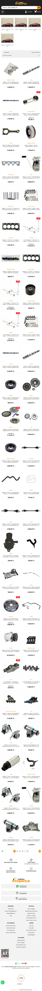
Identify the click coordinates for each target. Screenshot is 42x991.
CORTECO (10, 206)
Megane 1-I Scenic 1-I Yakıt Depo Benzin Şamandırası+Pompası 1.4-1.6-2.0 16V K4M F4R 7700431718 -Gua (31, 177)
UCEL (31, 553)
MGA (31, 80)
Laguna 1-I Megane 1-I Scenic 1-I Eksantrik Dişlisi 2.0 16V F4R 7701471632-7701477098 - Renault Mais (31, 146)
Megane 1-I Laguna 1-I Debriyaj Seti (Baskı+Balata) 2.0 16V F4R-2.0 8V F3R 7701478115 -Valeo (11, 430)
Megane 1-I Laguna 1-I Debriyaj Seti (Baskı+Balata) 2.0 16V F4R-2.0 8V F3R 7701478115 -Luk (31, 430)
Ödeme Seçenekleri (21, 947)
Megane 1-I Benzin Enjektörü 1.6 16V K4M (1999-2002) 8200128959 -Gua (31, 745)
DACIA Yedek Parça (10, 928)
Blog (11, 915)
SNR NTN (31, 458)
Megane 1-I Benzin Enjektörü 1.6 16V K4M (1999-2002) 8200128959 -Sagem (11, 840)
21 (27, 851)
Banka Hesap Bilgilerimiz (11, 911)
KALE (11, 648)
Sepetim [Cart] (38, 11)
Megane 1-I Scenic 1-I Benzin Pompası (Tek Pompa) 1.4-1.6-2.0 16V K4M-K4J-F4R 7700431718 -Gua (11, 777)
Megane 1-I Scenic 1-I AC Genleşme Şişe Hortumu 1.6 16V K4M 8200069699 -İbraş (10, 493)
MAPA (31, 395)
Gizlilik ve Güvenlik (31, 915)
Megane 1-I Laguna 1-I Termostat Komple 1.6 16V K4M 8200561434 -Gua (31, 714)
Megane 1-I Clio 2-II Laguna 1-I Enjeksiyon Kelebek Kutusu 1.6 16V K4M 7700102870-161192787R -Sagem (10, 809)
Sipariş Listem (31, 932)
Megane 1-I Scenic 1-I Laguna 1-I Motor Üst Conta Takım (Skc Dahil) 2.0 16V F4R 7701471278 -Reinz (31, 209)
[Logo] (21, 3)
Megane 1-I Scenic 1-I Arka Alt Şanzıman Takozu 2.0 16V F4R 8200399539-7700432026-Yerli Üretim (31, 114)
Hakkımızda (11, 908)
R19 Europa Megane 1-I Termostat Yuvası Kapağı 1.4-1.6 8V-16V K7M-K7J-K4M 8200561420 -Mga (11, 556)
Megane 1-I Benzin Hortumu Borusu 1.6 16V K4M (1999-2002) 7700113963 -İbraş (31, 619)
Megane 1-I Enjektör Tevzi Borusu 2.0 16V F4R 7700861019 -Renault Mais (11, 272)
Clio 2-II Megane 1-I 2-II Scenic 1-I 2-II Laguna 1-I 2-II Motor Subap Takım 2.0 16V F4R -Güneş (11, 335)
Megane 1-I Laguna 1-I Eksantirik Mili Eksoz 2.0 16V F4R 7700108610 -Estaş (11, 367)
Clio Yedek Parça (11, 930)
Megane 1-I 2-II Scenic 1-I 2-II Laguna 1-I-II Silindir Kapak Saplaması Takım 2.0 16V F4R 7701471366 (11, 209)
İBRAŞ (10, 490)
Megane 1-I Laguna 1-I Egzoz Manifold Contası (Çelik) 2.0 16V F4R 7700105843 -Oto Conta (11, 177)
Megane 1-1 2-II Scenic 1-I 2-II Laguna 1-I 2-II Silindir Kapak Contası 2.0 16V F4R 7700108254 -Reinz (31, 272)
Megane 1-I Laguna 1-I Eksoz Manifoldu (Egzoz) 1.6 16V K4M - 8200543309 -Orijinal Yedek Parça (10, 714)
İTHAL (10, 143)
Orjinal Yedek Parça (11, 711)
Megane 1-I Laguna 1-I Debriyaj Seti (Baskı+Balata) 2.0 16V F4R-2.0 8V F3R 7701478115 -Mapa (31, 398)
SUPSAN (11, 301)
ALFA (31, 679)
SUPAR (31, 237)
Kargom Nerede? (31, 913)
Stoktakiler (6, 52)
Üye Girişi (31, 925)
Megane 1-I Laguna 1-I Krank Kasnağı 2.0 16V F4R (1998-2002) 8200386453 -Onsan (10, 398)
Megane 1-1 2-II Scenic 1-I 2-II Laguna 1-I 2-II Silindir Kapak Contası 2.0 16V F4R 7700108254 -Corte (10, 240)
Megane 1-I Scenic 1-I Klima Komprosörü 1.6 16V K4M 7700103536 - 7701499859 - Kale (11, 651)
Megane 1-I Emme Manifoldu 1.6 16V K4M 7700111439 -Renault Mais (31, 651)
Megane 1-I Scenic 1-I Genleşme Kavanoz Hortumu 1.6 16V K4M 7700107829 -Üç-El (31, 556)
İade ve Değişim (31, 908)
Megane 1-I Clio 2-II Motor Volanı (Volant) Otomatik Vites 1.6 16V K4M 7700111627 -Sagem (10, 619)
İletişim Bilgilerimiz (11, 913)
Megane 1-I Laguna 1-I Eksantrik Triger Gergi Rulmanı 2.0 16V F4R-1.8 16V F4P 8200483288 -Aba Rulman (31, 304)
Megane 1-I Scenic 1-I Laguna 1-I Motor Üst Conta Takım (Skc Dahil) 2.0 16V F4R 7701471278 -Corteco (31, 335)
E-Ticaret (18, 989)
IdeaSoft (12, 989)
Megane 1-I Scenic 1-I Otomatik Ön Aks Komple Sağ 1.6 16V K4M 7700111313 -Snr (31, 461)
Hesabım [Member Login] (30, 11)
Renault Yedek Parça (11, 925)
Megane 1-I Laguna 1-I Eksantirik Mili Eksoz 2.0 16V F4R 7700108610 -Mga (11, 114)
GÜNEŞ (10, 332)
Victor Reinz (31, 206)
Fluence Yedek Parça (11, 932)
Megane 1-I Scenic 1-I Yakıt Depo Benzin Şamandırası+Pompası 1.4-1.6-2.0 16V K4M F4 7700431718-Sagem (31, 809)
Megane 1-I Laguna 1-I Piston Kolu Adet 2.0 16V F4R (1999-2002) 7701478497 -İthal (10, 146)
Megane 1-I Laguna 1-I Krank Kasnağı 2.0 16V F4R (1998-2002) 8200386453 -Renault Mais (10, 461)
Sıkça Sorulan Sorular (31, 920)
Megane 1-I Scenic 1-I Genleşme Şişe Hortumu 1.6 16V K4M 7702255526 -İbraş (31, 493)
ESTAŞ (10, 364)
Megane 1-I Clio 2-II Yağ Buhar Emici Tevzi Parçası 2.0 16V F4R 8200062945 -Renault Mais (10, 83)
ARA (39, 7)
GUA (31, 174)
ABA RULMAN (31, 301)
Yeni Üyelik (31, 928)
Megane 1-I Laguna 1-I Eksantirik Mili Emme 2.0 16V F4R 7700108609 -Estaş (31, 367)
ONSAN (11, 395)
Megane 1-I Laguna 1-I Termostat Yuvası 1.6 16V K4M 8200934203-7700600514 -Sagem (31, 840)
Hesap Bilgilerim (31, 934)
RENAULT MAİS (10, 80)
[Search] (21, 7)
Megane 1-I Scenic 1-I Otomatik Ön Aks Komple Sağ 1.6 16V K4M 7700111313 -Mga (31, 524)
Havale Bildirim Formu (31, 918)
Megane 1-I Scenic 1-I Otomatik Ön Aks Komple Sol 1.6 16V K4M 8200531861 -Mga (10, 524)
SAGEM (11, 616)
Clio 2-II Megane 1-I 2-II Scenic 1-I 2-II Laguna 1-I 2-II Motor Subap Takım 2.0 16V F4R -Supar (31, 240)
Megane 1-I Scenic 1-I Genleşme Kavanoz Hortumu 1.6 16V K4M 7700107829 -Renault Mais (31, 777)
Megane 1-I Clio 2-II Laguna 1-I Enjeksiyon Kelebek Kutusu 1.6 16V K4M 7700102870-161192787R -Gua (10, 745)
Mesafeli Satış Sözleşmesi (31, 911)
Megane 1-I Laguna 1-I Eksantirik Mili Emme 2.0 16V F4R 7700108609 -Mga (31, 83)
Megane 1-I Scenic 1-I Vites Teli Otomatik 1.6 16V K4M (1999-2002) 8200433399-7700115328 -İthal (31, 588)
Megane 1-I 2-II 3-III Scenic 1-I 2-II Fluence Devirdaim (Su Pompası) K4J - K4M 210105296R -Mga (10, 588)
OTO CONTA (11, 174)
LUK (31, 427)
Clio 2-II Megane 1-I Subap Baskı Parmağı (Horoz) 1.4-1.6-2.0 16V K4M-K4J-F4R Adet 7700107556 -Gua (11, 682)
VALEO (10, 427)
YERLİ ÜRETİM (31, 111)
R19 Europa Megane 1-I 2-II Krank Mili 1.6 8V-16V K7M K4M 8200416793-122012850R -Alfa (31, 682)
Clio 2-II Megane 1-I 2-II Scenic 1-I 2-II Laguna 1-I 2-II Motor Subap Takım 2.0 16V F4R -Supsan (11, 304)
